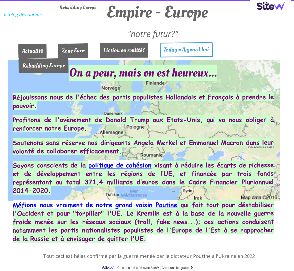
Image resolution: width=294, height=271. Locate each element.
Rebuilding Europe (77, 7)
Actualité (32, 51)
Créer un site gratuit (177, 268)
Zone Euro (73, 51)
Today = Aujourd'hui (186, 49)
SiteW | (132, 268)
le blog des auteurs (23, 14)
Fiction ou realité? (124, 50)
